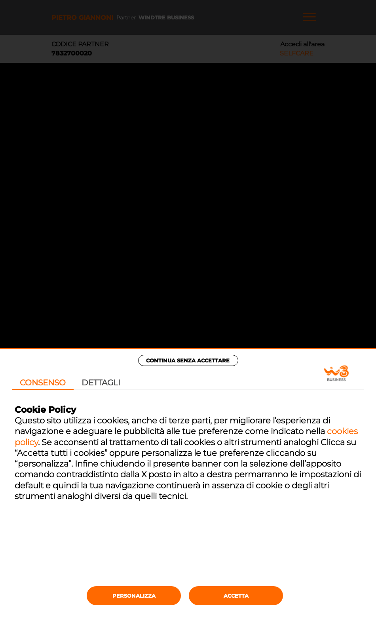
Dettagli (101, 382)
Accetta (236, 596)
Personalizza (134, 596)
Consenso (43, 382)
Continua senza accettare (188, 360)
